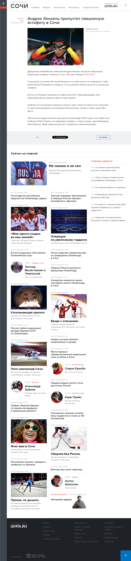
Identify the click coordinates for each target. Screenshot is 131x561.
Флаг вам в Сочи (23, 446)
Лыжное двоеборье (51, 539)
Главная (35, 7)
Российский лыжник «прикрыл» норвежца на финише (28, 463)
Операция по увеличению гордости (69, 238)
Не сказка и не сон (65, 166)
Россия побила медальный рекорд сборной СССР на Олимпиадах (26, 331)
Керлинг (46, 535)
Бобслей (35, 382)
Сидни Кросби (75, 368)
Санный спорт (80, 533)
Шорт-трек (109, 541)
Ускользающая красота (27, 312)
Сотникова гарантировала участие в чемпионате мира (105, 169)
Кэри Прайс (73, 397)
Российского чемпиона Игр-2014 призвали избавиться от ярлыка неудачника (108, 207)
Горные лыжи (49, 531)
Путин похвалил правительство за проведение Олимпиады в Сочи (68, 255)
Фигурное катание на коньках (114, 528)
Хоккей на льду (78, 365)
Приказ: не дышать (25, 500)
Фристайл (109, 533)
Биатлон (20, 18)
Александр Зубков (32, 387)
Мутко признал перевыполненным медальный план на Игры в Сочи (68, 354)
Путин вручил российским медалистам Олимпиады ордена (29, 197)
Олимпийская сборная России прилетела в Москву (106, 196)
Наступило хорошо (61, 499)
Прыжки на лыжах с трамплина (82, 528)
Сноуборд (109, 523)
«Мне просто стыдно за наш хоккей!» (25, 235)
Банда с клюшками (64, 321)
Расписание (59, 7)
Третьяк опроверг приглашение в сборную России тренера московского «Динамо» (68, 198)
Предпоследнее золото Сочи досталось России (67, 384)
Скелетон (78, 537)
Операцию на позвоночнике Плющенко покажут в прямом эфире (108, 219)
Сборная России (91, 7)
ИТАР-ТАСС (89, 74)
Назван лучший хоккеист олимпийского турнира (65, 341)
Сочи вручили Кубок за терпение (110, 187)
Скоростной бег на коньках (85, 541)
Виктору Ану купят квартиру (66, 469)
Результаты (74, 7)
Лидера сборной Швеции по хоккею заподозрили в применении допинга (25, 408)
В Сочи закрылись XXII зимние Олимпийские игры (28, 254)
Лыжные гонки (38, 263)
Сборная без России (65, 454)
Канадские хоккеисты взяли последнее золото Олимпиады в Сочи (68, 283)
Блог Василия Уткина (59, 494)
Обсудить (103, 137)
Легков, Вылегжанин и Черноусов (35, 270)
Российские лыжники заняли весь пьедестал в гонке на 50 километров (67, 416)
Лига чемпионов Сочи (27, 369)
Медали (46, 7)
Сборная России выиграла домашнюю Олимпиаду (66, 269)
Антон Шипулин (71, 482)
